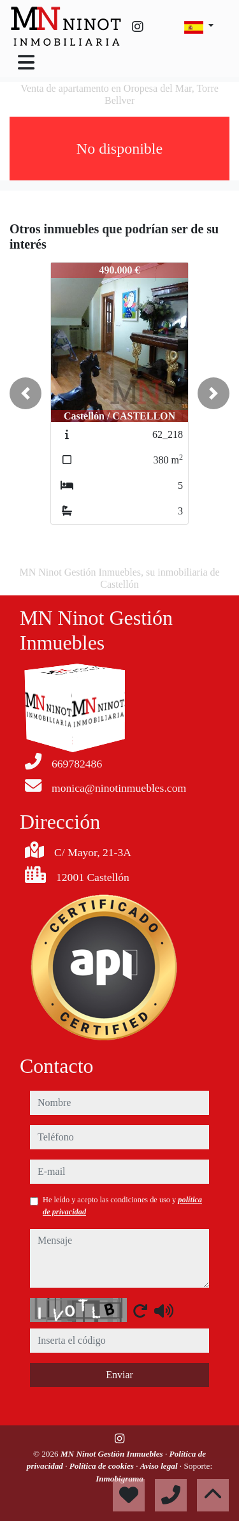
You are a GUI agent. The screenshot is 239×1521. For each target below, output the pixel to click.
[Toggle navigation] (26, 62)
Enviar (119, 1374)
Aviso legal (160, 1466)
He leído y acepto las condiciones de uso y (122, 1205)
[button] (25, 393)
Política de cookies (102, 1466)
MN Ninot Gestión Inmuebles (113, 1454)
